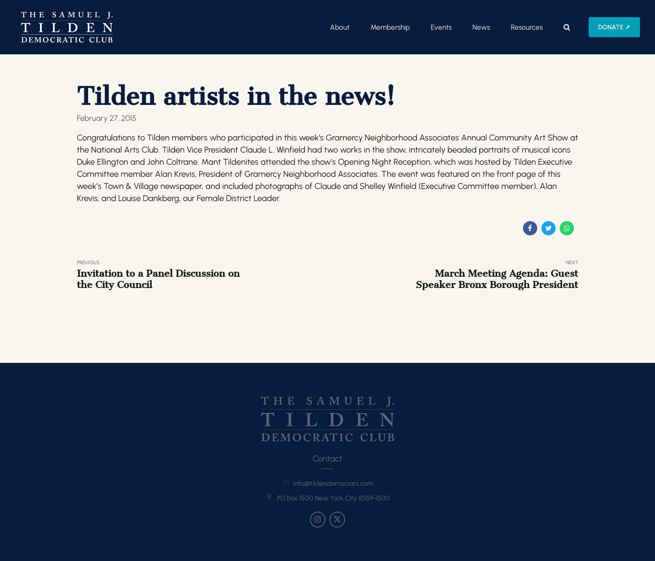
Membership (390, 27)
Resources (527, 27)
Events (441, 27)
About (340, 27)
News (481, 27)
